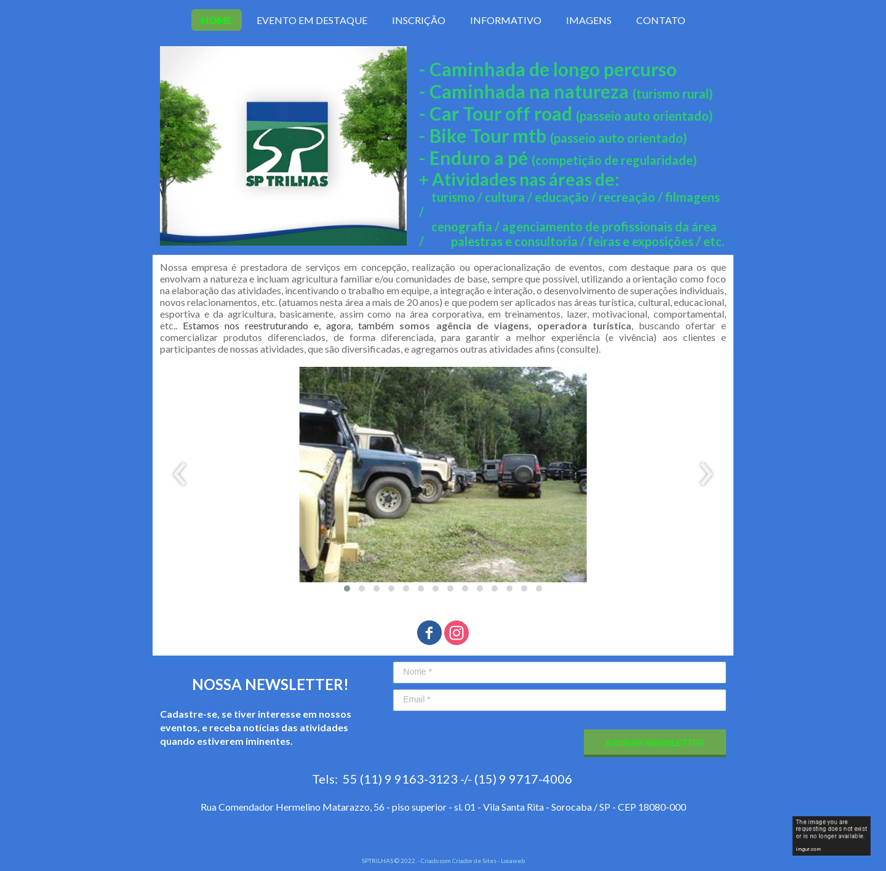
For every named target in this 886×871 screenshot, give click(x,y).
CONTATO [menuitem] (660, 20)
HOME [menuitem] (216, 20)
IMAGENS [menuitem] (589, 20)
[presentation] (180, 474)
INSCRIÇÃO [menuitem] (418, 20)
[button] (347, 588)
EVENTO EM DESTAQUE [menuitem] (312, 20)
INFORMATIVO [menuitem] (505, 20)
